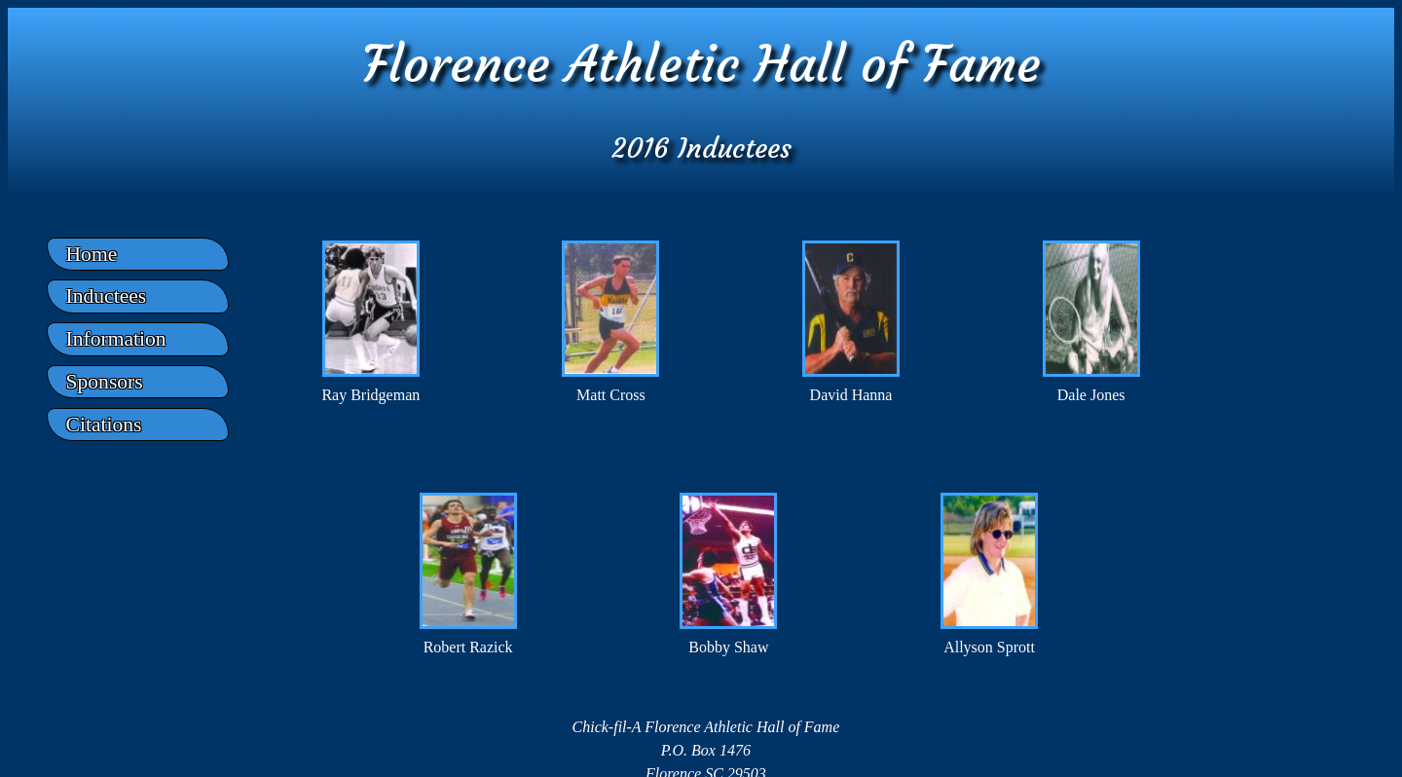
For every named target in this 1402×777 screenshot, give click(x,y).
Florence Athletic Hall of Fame (701, 63)
